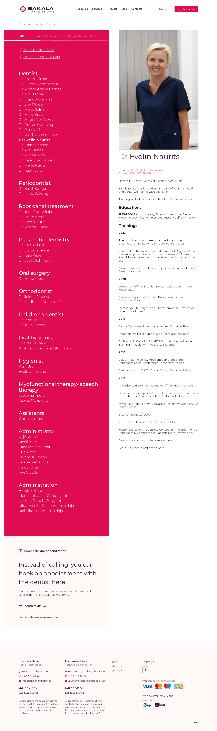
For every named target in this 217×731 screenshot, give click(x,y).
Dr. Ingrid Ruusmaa (35, 99)
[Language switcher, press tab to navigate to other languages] (164, 9)
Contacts (136, 9)
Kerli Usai (26, 366)
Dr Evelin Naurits (34, 140)
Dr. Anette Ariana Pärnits (40, 89)
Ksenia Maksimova (34, 400)
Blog (124, 9)
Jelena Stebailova (33, 462)
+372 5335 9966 (31, 676)
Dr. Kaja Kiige (30, 255)
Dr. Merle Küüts (32, 165)
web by (192, 723)
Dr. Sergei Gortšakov (36, 119)
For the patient (26, 24)
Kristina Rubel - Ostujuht (40, 501)
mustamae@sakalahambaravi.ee (87, 681)
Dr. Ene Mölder (31, 104)
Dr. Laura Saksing (33, 193)
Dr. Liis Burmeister (34, 250)
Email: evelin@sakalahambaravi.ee (141, 170)
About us (82, 9)
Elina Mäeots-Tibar (34, 447)
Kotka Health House (36, 50)
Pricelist (112, 9)
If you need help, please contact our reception (39, 617)
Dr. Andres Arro (32, 155)
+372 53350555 (77, 676)
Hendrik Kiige (30, 490)
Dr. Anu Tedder (32, 94)
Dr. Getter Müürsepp (36, 125)
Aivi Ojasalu (29, 472)
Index (114, 662)
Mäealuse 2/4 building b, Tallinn (86, 671)
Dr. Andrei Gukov (33, 227)
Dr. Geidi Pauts (31, 222)
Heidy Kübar (29, 467)
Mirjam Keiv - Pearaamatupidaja (46, 506)
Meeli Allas (28, 442)
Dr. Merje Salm (31, 109)
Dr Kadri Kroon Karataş (38, 135)
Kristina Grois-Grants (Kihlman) (45, 348)
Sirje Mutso (28, 437)
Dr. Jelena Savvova (34, 297)
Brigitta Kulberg (33, 343)
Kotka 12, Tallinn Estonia (35, 671)
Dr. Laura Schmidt (34, 260)
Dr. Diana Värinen (33, 145)
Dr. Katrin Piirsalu (34, 79)
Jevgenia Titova (32, 395)
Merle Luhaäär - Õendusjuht (43, 495)
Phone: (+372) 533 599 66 (135, 173)
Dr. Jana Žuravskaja (35, 212)
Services (97, 9)
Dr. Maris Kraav (31, 114)
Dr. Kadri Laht (30, 170)
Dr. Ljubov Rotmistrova (38, 84)
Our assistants (31, 419)
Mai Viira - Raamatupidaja (41, 511)
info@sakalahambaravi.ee (36, 681)
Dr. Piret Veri (29, 130)
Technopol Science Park (39, 57)
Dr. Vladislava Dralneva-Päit (42, 302)
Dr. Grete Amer (32, 217)
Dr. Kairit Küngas (33, 188)
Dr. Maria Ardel (31, 278)
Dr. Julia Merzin (32, 325)
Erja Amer (27, 452)
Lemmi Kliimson (33, 457)
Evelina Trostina (32, 371)
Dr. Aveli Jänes (31, 150)
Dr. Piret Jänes (31, 320)
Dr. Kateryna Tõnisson (37, 160)
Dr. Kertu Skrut (31, 245)
